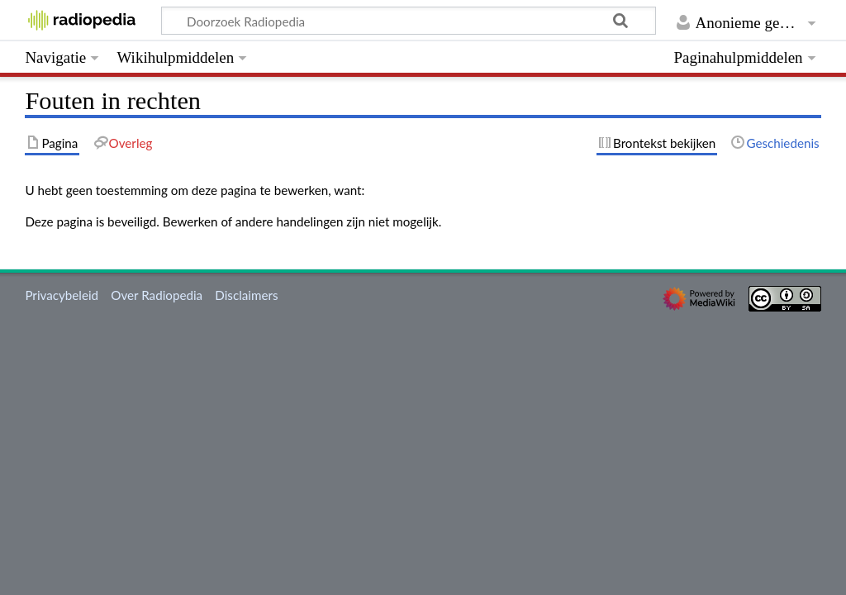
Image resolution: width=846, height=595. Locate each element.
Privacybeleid (61, 295)
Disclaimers (246, 295)
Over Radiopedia (156, 295)
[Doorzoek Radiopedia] (408, 20)
